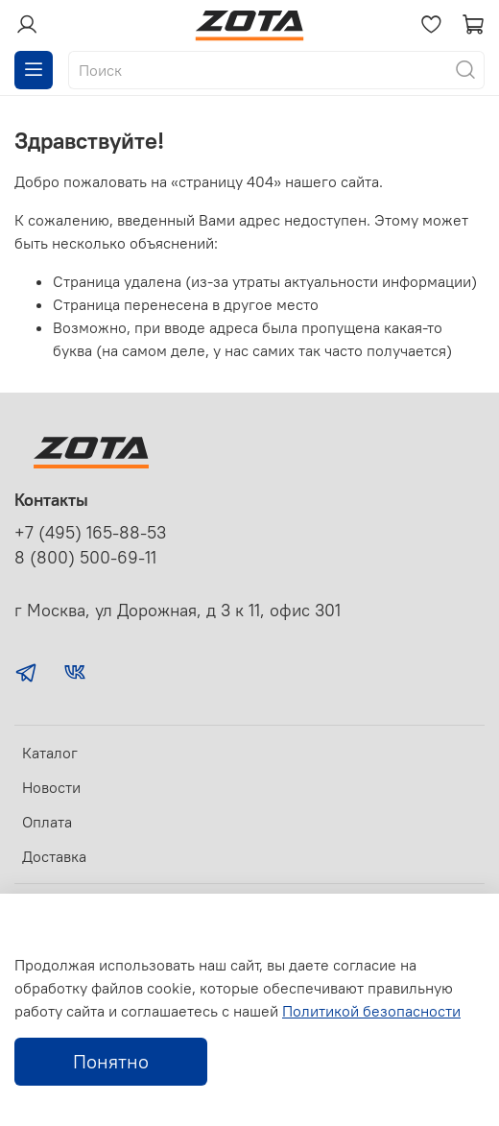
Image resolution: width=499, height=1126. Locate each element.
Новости (51, 787)
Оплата (47, 821)
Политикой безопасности (371, 1010)
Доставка (54, 856)
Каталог (50, 752)
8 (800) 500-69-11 (85, 557)
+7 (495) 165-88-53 (90, 532)
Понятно (111, 1061)
